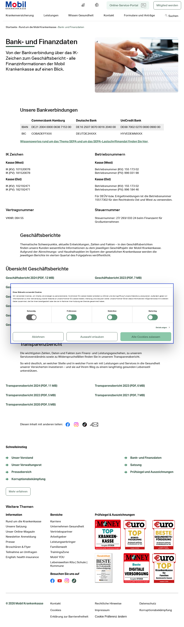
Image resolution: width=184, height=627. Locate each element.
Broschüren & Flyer (18, 547)
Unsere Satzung (16, 526)
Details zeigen (161, 327)
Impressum (102, 610)
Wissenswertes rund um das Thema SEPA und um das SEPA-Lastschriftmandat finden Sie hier (84, 141)
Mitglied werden (167, 5)
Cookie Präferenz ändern (111, 616)
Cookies (55, 610)
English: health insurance (22, 557)
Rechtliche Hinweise (108, 603)
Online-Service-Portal (128, 5)
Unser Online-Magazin (20, 531)
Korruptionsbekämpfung (155, 610)
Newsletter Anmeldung (21, 536)
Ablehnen (38, 336)
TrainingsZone (59, 552)
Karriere (55, 521)
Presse (10, 541)
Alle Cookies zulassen (146, 336)
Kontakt (55, 603)
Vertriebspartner (61, 531)
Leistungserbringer (63, 541)
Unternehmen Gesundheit (67, 526)
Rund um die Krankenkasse (23, 521)
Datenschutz (147, 603)
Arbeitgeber (58, 536)
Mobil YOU (57, 557)
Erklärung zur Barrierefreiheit (69, 616)
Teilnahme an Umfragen (21, 552)
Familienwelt (58, 547)
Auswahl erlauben (92, 336)
